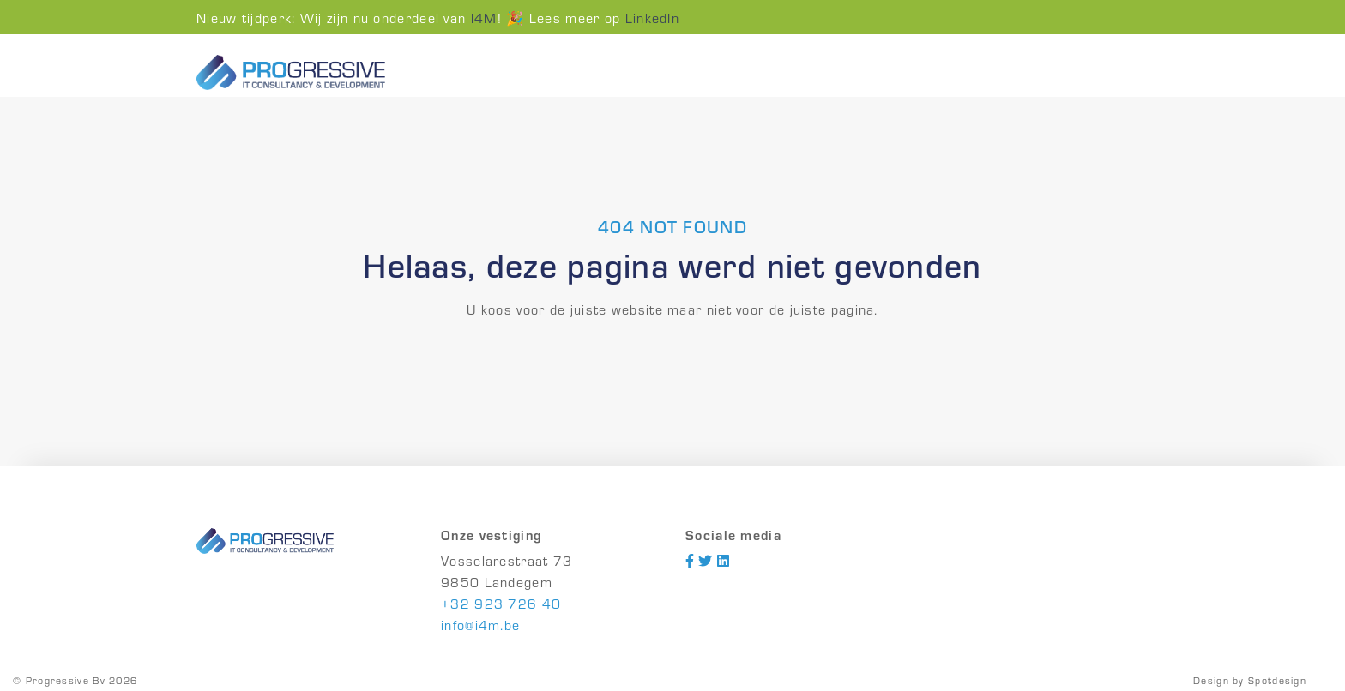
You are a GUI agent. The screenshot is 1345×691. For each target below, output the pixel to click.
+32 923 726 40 (501, 603)
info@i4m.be (480, 625)
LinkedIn (652, 18)
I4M (484, 18)
